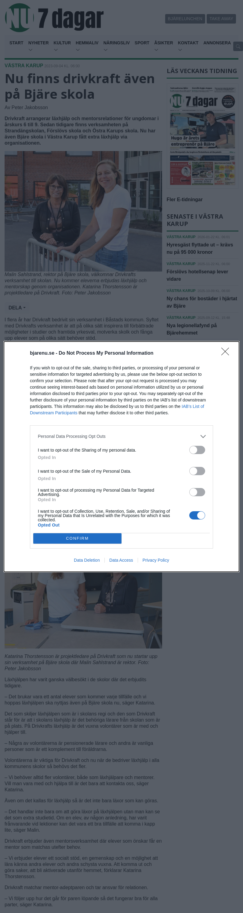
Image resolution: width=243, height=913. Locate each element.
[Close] (227, 353)
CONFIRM (77, 538)
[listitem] (121, 436)
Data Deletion (87, 560)
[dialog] (121, 457)
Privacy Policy (156, 560)
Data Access (121, 560)
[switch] (197, 450)
